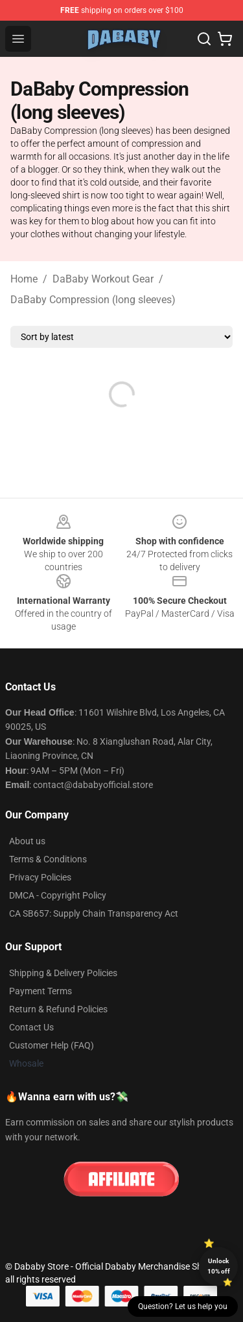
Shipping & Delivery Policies (63, 973)
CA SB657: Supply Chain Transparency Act (93, 913)
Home (24, 279)
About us (27, 841)
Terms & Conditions (48, 859)
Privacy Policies (40, 877)
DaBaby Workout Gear (103, 279)
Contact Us (31, 1027)
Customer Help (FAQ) (51, 1045)
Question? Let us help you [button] (182, 1306)
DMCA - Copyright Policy (57, 895)
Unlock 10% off (218, 1266)
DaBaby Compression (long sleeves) (93, 299)
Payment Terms (40, 991)
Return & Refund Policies (58, 1009)
